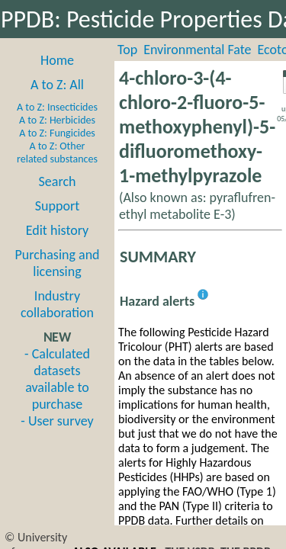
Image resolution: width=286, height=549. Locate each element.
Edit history (57, 230)
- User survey (57, 421)
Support (57, 205)
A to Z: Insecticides (57, 107)
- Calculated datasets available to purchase (57, 379)
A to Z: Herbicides (57, 120)
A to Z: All (57, 84)
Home (57, 60)
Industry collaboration (57, 304)
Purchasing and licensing (56, 263)
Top (127, 49)
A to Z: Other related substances (57, 152)
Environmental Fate (197, 49)
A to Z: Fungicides (57, 133)
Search (57, 181)
